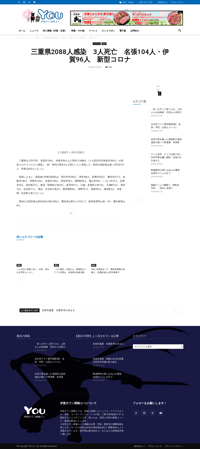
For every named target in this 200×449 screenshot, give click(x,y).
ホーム (22, 30)
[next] (178, 310)
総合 (37, 37)
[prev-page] (18, 279)
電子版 (122, 30)
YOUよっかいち (177, 2)
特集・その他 (77, 30)
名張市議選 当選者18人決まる (58, 310)
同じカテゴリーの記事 (30, 237)
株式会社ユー (163, 2)
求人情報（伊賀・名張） (55, 30)
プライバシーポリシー (174, 446)
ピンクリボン (108, 30)
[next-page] (23, 279)
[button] (179, 30)
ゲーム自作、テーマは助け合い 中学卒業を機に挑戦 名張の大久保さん (167, 157)
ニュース (34, 30)
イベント (93, 30)
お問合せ (134, 30)
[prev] (173, 310)
